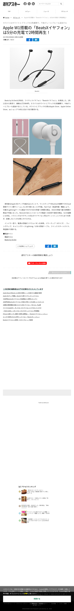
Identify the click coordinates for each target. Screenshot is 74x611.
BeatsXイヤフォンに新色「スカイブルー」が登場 (18, 320)
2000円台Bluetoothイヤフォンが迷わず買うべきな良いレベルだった (23, 302)
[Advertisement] (37, 343)
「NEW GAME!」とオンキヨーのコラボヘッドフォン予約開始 (21, 311)
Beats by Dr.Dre (10, 239)
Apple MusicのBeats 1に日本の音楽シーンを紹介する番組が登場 (22, 293)
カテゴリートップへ (59, 273)
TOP (9, 11)
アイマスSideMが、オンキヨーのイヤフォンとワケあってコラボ (22, 308)
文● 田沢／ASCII (8, 40)
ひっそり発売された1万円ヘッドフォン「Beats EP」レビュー (21, 317)
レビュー (27, 11)
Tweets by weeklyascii (43, 402)
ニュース (46, 11)
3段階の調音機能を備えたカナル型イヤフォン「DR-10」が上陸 (22, 305)
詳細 (25, 593)
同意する (37, 599)
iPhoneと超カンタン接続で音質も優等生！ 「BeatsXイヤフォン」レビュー (25, 314)
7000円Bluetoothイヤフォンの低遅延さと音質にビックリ (20, 299)
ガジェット (64, 11)
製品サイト (9, 236)
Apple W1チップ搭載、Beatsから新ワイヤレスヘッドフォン (21, 296)
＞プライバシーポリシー (37, 603)
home (6, 17)
